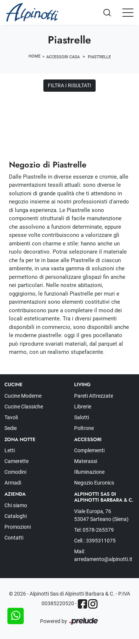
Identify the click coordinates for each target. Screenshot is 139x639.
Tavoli (11, 417)
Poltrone (84, 428)
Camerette (16, 461)
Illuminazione (89, 472)
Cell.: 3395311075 (95, 541)
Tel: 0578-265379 (94, 530)
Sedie (10, 428)
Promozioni (17, 527)
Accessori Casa (63, 57)
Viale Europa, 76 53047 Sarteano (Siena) (101, 515)
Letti (9, 450)
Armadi (12, 483)
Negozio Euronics (94, 483)
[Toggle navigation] (127, 12)
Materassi (85, 461)
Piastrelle (99, 57)
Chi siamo (15, 505)
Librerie (82, 407)
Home (34, 56)
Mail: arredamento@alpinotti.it (103, 555)
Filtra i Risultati (69, 85)
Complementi (89, 450)
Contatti (13, 538)
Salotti (81, 417)
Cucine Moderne (23, 396)
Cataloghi (15, 516)
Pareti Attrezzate (93, 396)
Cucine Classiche (23, 407)
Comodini (15, 472)
